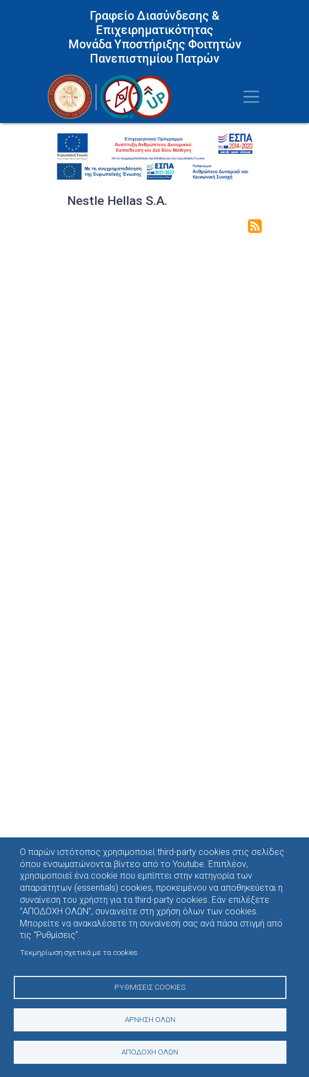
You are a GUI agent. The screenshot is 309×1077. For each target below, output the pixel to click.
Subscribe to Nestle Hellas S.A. (255, 226)
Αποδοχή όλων (150, 1051)
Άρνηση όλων (150, 1019)
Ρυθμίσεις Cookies (149, 986)
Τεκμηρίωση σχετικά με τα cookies (78, 952)
